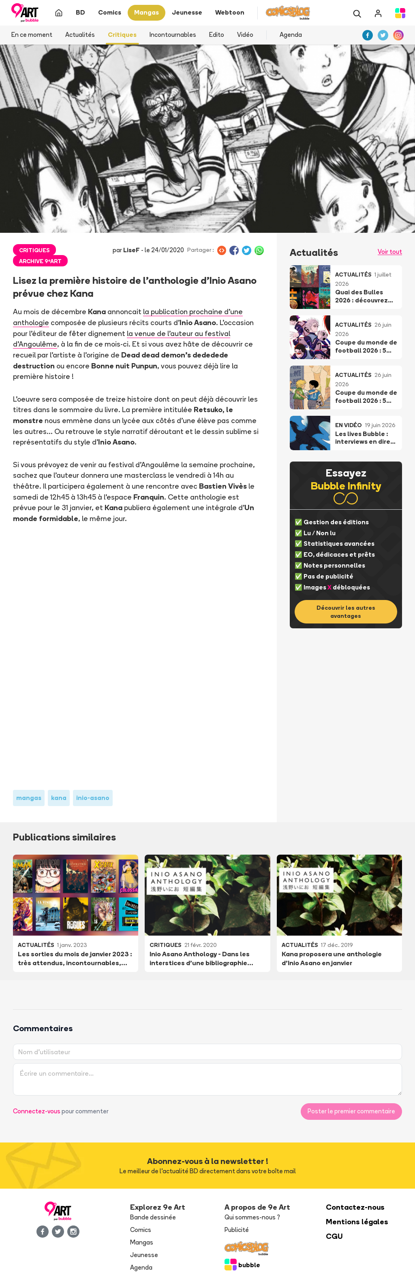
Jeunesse (144, 1255)
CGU (334, 1236)
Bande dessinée (153, 1217)
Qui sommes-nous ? (252, 1217)
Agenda (291, 34)
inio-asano (92, 798)
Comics (140, 1230)
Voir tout (390, 251)
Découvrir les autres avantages (346, 611)
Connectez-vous (36, 1111)
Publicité (237, 1230)
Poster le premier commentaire (351, 1111)
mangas (28, 798)
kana (58, 798)
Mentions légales (357, 1221)
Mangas (141, 1242)
